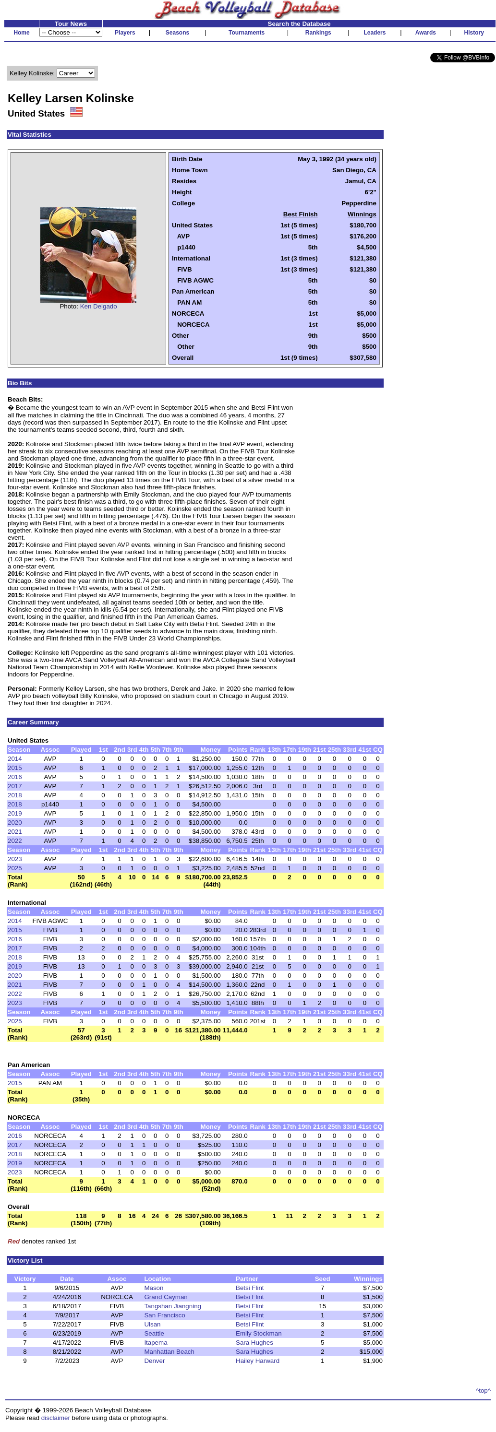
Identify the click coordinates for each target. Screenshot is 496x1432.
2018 (15, 795)
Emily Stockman (259, 1333)
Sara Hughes (254, 1342)
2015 (15, 767)
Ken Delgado (98, 306)
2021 (15, 831)
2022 (15, 840)
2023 (15, 859)
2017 (15, 786)
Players (125, 32)
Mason (153, 1287)
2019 (15, 813)
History (474, 32)
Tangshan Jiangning (172, 1306)
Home (21, 32)
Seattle (154, 1333)
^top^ (483, 1390)
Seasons (177, 32)
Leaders (374, 32)
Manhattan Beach (169, 1351)
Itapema (155, 1342)
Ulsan (152, 1324)
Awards (425, 32)
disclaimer (55, 1417)
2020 (15, 822)
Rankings (318, 32)
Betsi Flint (250, 1287)
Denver (154, 1360)
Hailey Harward (257, 1360)
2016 (15, 777)
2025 (15, 868)
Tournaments (247, 32)
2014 (15, 758)
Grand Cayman (165, 1297)
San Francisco (164, 1315)
